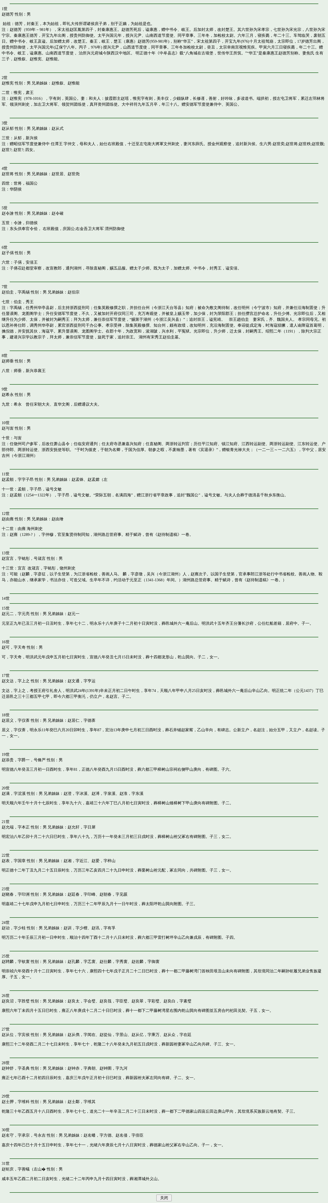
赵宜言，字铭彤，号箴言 (24, 558)
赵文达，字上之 (16, 681)
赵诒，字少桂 (14, 928)
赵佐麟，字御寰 (145, 961)
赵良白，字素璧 (177, 1001)
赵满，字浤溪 (14, 793)
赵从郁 (8, 128)
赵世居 (58, 174)
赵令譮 (8, 213)
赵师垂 (8, 361)
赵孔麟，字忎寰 (82, 961)
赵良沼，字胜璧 (16, 1001)
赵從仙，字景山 (113, 1034)
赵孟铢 (78, 479)
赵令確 (58, 213)
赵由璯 (58, 519)
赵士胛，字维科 (16, 1101)
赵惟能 (74, 83)
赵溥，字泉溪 (104, 793)
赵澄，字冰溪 (76, 793)
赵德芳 (8, 14)
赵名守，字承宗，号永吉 (24, 1135)
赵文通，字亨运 (82, 681)
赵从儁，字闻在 (82, 1034)
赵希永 (8, 394)
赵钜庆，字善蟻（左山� (24, 1169)
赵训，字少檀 (76, 928)
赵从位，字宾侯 (16, 1034)
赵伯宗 (74, 292)
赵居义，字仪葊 (16, 720)
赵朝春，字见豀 (113, 894)
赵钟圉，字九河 (113, 1068)
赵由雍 (8, 519)
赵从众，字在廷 (177, 1034)
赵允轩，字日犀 (82, 827)
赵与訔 (8, 428)
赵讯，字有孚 (104, 928)
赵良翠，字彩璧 (145, 1001)
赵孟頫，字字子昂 (18, 479)
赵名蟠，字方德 (98, 1135)
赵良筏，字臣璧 (113, 1001)
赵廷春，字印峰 (82, 894)
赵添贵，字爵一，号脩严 (24, 760)
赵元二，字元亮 (16, 613)
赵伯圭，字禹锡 (16, 292)
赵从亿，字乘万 (145, 1034)
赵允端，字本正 (16, 827)
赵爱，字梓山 (104, 861)
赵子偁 (8, 253)
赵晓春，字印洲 (16, 894)
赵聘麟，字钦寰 (16, 961)
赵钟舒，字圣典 (16, 1068)
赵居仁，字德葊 (82, 720)
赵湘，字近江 (76, 861)
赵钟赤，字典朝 (82, 1068)
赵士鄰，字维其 (82, 1101)
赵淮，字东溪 (131, 793)
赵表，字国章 (14, 861)
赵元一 (74, 613)
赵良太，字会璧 (82, 1001)
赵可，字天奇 (14, 647)
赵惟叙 (58, 83)
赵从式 (58, 128)
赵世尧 (74, 174)
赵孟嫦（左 (98, 479)
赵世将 (8, 174)
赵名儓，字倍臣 (129, 1135)
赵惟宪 (8, 83)
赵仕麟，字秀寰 (113, 961)
